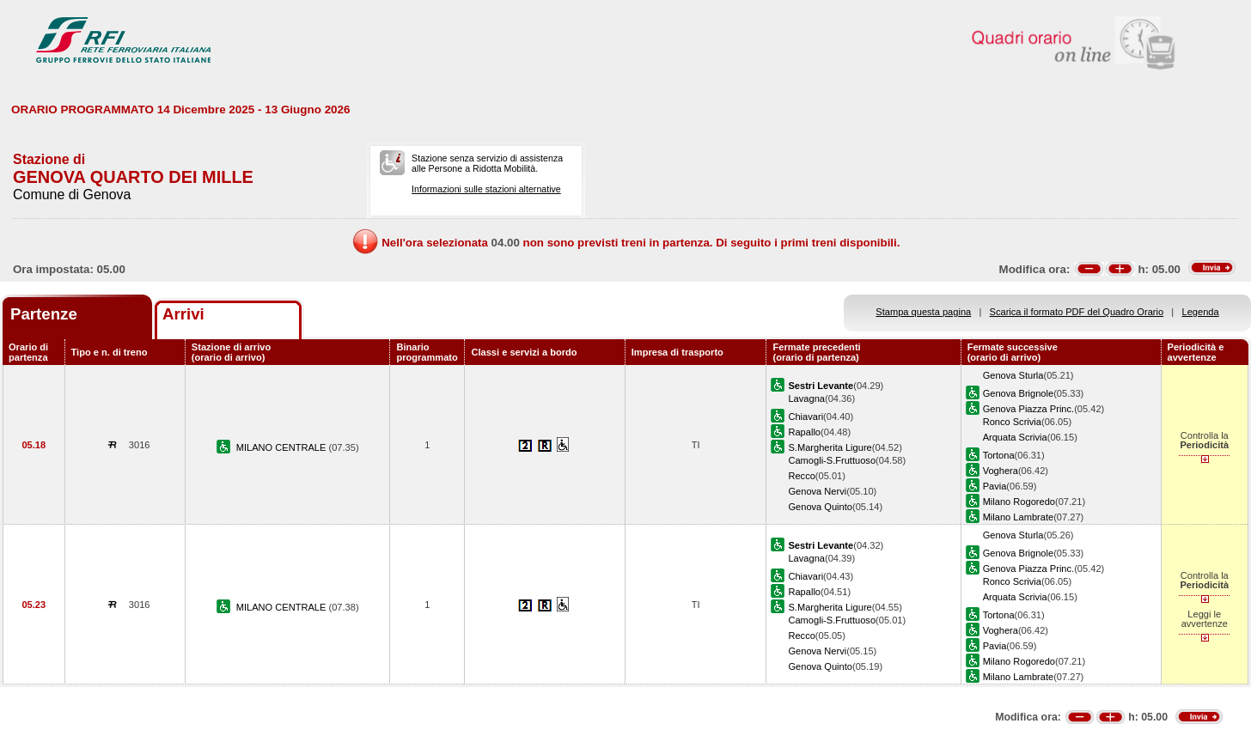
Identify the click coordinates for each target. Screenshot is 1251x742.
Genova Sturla (1013, 375)
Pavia (995, 486)
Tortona (999, 455)
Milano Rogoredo (1019, 501)
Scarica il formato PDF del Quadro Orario (1077, 312)
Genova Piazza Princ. (1029, 409)
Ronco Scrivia (1012, 422)
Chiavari (805, 416)
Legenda (1200, 312)
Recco (801, 476)
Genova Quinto (820, 507)
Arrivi (183, 314)
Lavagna (806, 398)
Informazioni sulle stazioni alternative (486, 189)
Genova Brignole (1018, 393)
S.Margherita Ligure (829, 447)
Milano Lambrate (1018, 517)
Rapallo (804, 432)
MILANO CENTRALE (282, 447)
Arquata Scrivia (1015, 437)
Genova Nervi (817, 491)
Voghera (1000, 470)
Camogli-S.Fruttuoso (832, 460)
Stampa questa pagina (923, 312)
